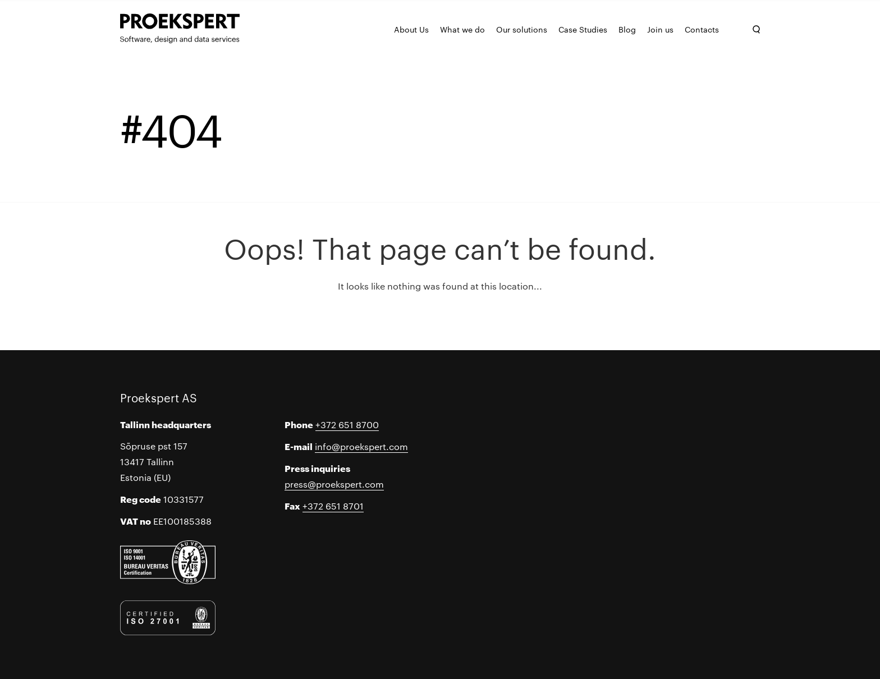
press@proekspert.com (334, 484)
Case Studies (582, 29)
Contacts (702, 29)
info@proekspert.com (361, 446)
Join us (660, 29)
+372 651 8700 (347, 424)
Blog (627, 29)
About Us (411, 29)
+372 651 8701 (333, 506)
